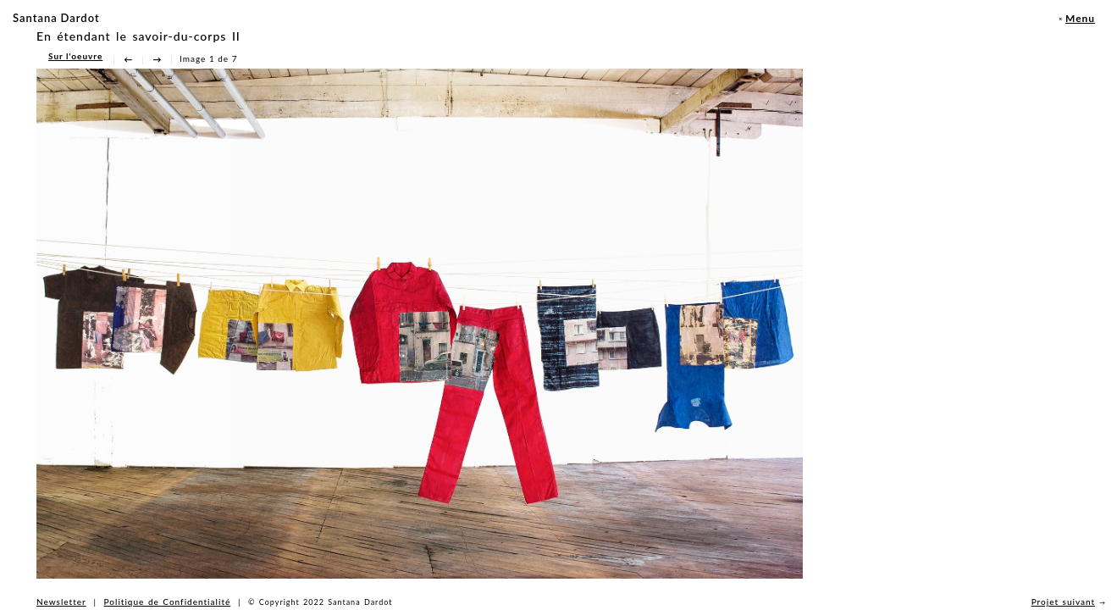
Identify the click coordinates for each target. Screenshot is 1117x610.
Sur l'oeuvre (75, 56)
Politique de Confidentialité (167, 601)
